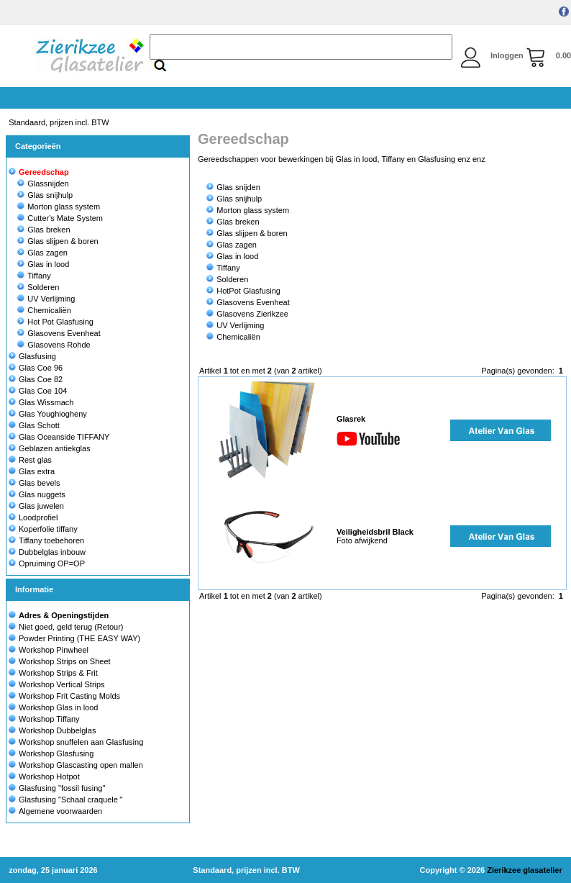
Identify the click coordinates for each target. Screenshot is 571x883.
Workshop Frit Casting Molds (69, 696)
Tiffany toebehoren (46, 540)
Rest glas (30, 460)
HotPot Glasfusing (243, 290)
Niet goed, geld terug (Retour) (71, 626)
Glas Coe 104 (38, 390)
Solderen (38, 287)
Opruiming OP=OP (47, 563)
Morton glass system (58, 206)
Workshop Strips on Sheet (65, 661)
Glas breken (43, 229)
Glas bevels (34, 483)
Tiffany (33, 275)
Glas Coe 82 (36, 379)
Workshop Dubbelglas (57, 730)
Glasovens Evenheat (59, 333)
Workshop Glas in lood (58, 707)
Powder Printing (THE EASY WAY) (79, 638)
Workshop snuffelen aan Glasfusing (81, 742)
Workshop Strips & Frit (58, 673)
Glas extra (32, 471)
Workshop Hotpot (49, 776)
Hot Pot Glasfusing (55, 321)
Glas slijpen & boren (57, 241)
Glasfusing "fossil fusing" (62, 788)
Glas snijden (233, 187)
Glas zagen (42, 252)
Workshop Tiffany (49, 719)
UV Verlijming (46, 298)
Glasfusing (32, 356)
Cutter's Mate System (60, 218)
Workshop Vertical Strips (62, 684)
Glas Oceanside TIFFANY (59, 437)
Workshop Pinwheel (53, 650)
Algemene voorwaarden (60, 811)
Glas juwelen (36, 506)
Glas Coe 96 (36, 367)
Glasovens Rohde (53, 344)
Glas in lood (43, 264)
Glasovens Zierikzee (247, 313)
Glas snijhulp (45, 195)
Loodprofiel (33, 517)
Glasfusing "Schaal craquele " (71, 799)
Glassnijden (42, 183)
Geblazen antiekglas (50, 448)
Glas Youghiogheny (48, 413)
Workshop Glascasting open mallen (81, 765)
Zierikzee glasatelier (524, 870)
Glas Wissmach (41, 402)
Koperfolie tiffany (43, 529)
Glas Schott (34, 425)
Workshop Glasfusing (56, 753)
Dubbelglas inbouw (47, 552)
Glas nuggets (37, 494)
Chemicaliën (44, 310)
